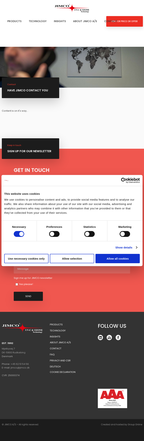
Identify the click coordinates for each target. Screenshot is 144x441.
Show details (123, 247)
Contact (110, 21)
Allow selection (72, 258)
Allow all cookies (118, 258)
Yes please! (26, 284)
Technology (38, 21)
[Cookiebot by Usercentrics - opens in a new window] (124, 180)
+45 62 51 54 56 (20, 364)
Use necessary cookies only (26, 258)
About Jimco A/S (85, 21)
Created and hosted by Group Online (121, 424)
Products (14, 21)
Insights (60, 21)
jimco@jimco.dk (20, 367)
